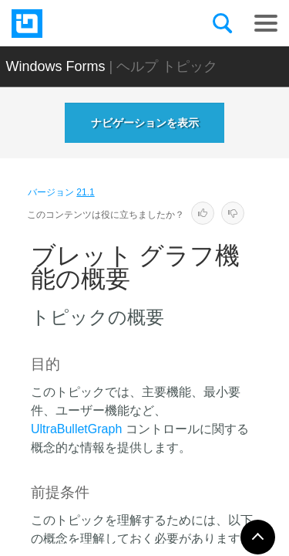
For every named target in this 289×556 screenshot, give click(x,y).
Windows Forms (56, 66)
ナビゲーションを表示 (145, 123)
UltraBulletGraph (76, 429)
